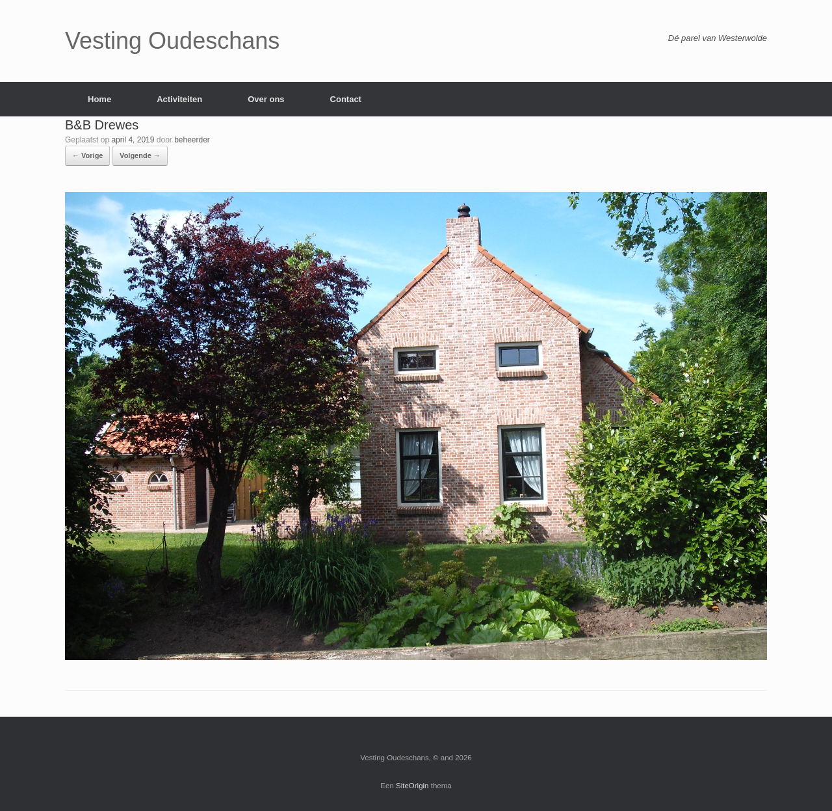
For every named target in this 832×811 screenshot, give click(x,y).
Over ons (266, 99)
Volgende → (140, 155)
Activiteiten (179, 99)
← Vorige (87, 155)
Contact (345, 99)
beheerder (192, 139)
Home (99, 99)
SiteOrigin (412, 786)
